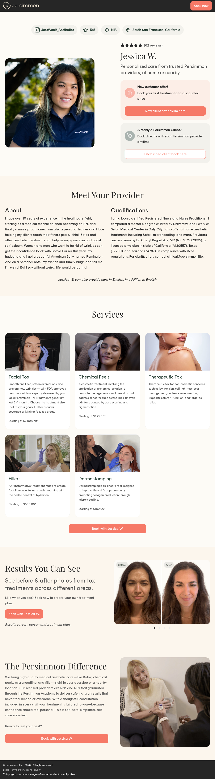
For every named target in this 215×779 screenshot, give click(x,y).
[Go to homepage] (21, 5)
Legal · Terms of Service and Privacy (22, 769)
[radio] (123, 45)
